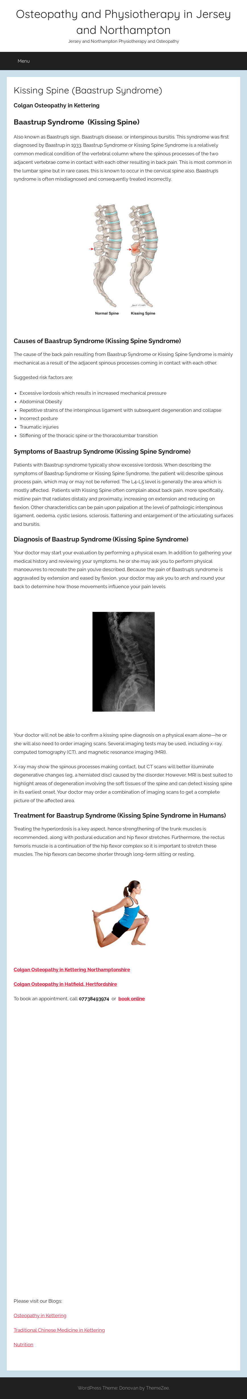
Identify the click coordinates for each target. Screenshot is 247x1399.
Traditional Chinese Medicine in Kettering (59, 1330)
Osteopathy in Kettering (40, 1315)
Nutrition (23, 1344)
